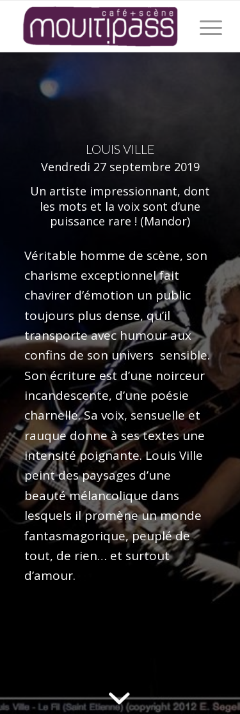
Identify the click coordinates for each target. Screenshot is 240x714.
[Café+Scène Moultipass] (99, 26)
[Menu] (204, 26)
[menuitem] (204, 26)
